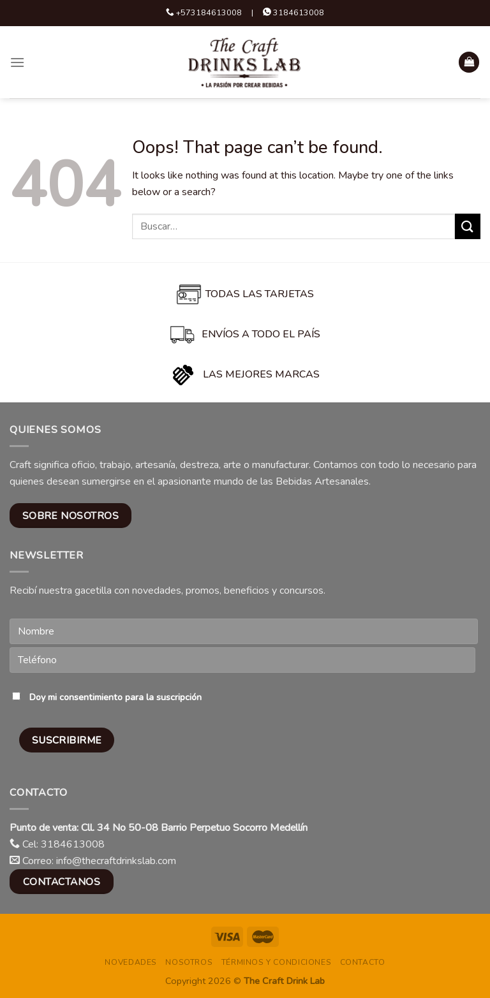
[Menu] (17, 62)
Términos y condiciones (276, 962)
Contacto (362, 962)
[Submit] (467, 226)
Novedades (131, 962)
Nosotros (188, 962)
